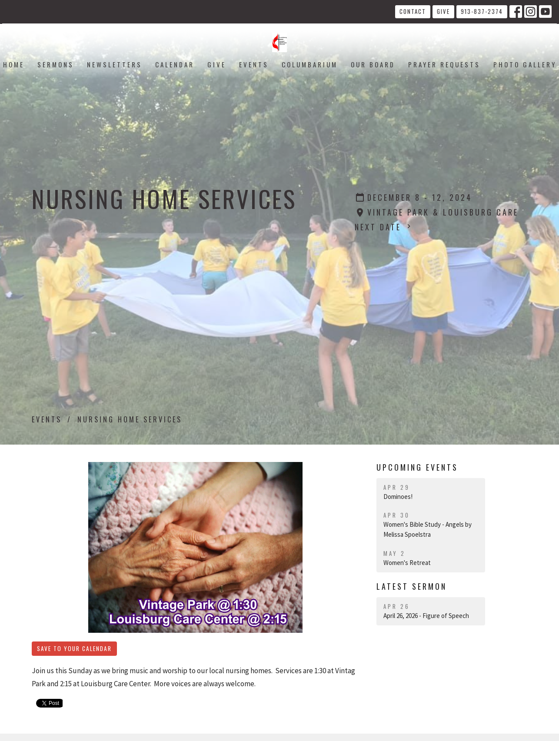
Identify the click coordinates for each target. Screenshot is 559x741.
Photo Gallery (524, 64)
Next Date (384, 227)
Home (13, 64)
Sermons (55, 64)
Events (254, 64)
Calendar (174, 64)
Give (443, 11)
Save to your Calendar (74, 648)
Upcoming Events (417, 467)
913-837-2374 (482, 11)
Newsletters (114, 64)
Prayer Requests (444, 64)
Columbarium (310, 64)
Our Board (373, 64)
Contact (412, 11)
